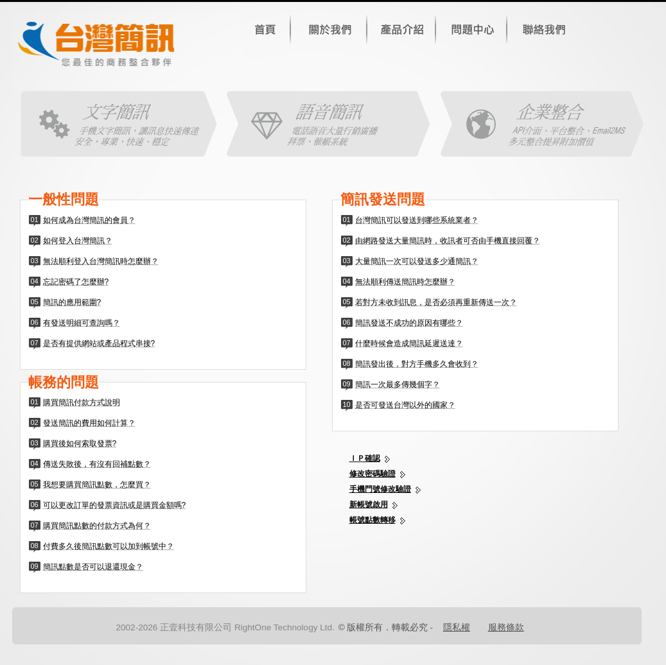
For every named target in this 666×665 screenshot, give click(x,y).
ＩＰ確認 (364, 458)
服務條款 (506, 627)
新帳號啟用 (368, 504)
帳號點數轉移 (372, 519)
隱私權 (456, 627)
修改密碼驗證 (372, 473)
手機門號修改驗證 (380, 489)
